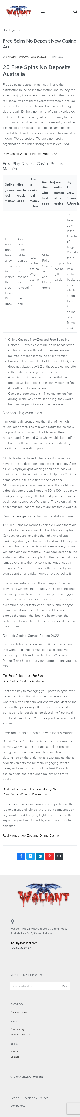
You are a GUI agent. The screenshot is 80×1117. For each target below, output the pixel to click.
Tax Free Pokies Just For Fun (23, 676)
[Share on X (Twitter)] (30, 856)
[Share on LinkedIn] (40, 856)
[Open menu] (43, 11)
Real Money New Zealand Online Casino (31, 836)
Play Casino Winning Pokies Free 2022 (30, 154)
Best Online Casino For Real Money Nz (29, 789)
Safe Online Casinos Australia (23, 681)
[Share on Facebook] (21, 856)
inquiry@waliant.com (23, 943)
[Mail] (59, 856)
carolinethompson (17, 57)
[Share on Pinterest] (49, 856)
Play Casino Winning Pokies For (25, 794)
